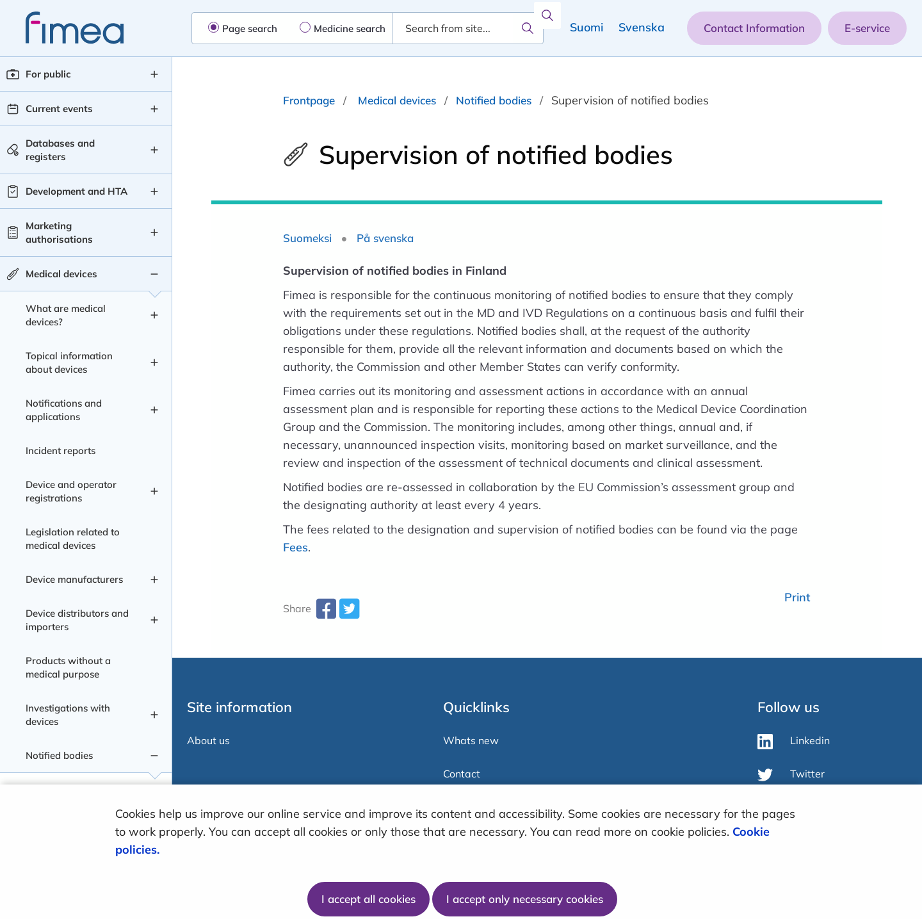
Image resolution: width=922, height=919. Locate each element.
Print (797, 597)
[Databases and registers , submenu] (154, 150)
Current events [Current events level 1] (59, 108)
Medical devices (397, 100)
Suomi (586, 27)
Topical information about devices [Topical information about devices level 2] (69, 362)
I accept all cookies (368, 899)
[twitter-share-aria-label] (349, 613)
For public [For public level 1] (48, 74)
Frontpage (309, 100)
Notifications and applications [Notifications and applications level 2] (64, 410)
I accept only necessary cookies (524, 899)
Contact (461, 773)
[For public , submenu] (154, 74)
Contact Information (754, 28)
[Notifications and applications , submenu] (154, 410)
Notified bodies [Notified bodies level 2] (59, 755)
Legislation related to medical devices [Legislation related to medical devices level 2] (73, 538)
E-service (867, 28)
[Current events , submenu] (154, 109)
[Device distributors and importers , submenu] (154, 620)
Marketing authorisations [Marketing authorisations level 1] (59, 232)
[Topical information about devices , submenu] (154, 362)
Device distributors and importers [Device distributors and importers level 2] (77, 620)
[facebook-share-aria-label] (326, 613)
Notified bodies (493, 100)
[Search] (527, 28)
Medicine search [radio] (349, 28)
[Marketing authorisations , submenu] (154, 232)
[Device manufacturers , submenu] (154, 579)
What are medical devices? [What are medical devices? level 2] (66, 315)
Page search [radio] (249, 28)
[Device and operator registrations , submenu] (154, 491)
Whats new (471, 740)
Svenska (642, 27)
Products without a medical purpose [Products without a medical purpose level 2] (68, 667)
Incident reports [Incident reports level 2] (60, 450)
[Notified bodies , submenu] (154, 756)
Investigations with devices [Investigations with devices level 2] (68, 715)
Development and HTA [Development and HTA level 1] (76, 191)
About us (208, 740)
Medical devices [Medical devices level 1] (61, 274)
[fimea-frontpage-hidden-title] (62, 28)
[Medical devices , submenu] (154, 274)
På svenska (385, 238)
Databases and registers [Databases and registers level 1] (60, 150)
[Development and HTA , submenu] (154, 191)
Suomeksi (307, 238)
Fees (295, 547)
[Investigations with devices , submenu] (154, 715)
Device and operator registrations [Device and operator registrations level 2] (71, 491)
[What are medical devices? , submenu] (154, 315)
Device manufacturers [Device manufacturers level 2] (74, 579)
